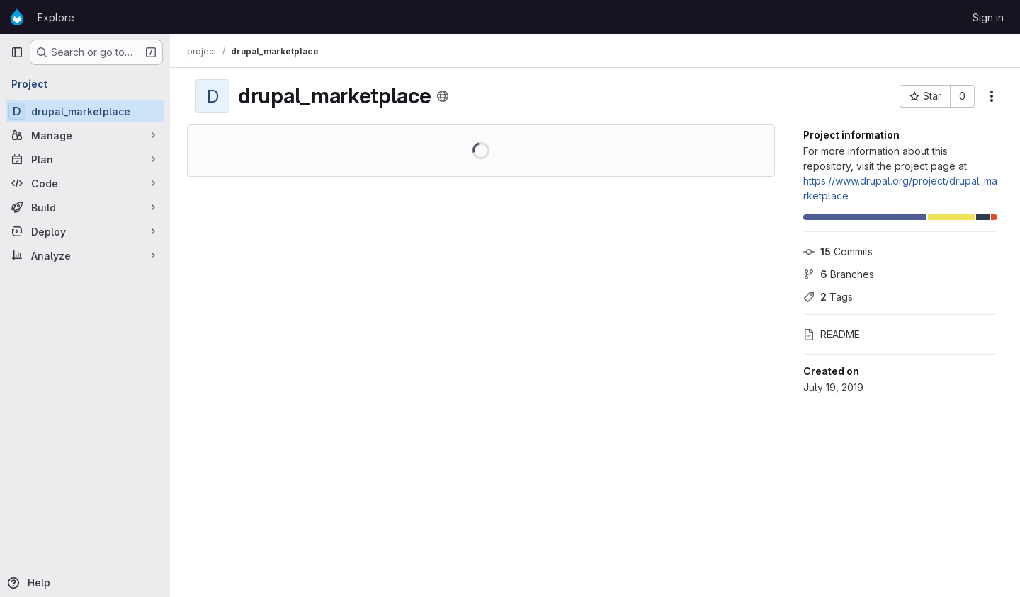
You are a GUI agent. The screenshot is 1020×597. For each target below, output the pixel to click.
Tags (828, 297)
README (831, 334)
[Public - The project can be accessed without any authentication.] (442, 96)
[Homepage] (17, 17)
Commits (838, 251)
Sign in (988, 17)
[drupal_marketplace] (85, 111)
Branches (838, 274)
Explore (56, 17)
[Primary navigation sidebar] (17, 52)
